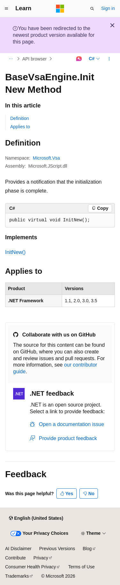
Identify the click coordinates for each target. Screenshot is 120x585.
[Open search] (92, 8)
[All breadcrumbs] (10, 59)
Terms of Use (81, 566)
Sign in (108, 8)
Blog (87, 548)
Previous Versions (57, 548)
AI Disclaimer (18, 548)
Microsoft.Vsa (46, 158)
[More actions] (109, 59)
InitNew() (15, 252)
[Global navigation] (6, 8)
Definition (19, 118)
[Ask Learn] (79, 59)
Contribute (15, 557)
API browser (34, 58)
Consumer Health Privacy (30, 566)
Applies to (20, 126)
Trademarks (17, 576)
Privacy (41, 557)
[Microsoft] (60, 8)
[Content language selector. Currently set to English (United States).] (36, 518)
